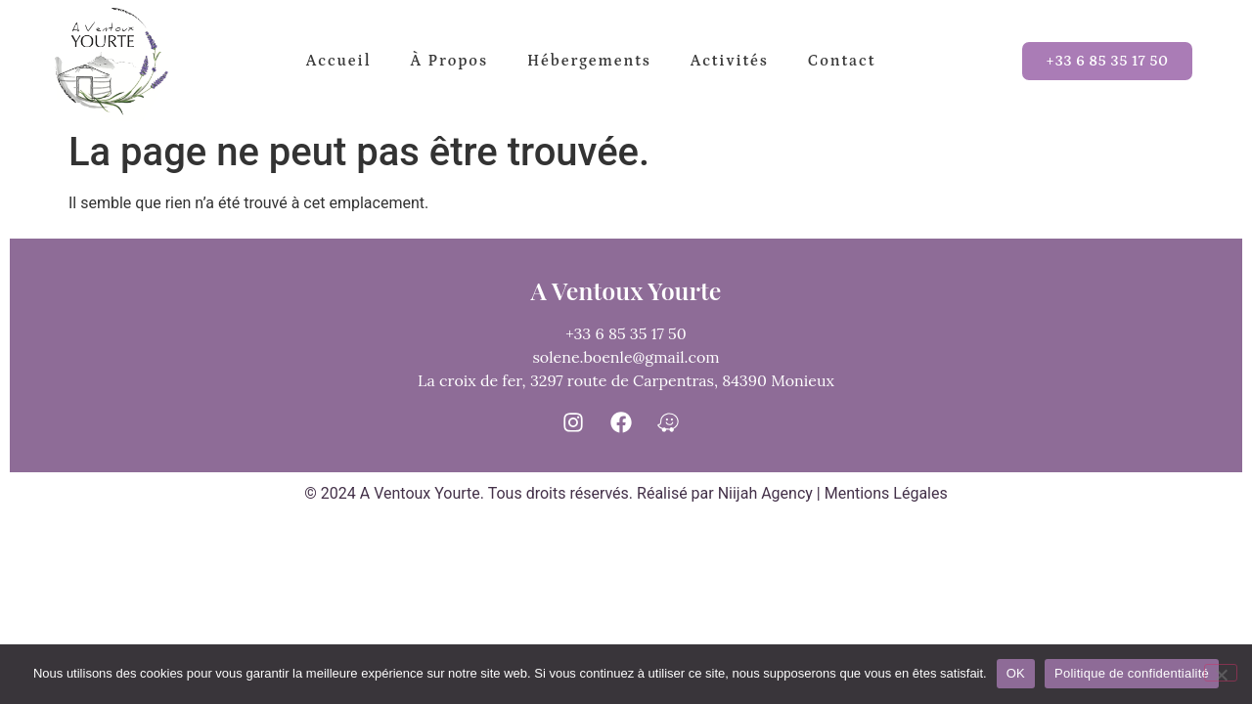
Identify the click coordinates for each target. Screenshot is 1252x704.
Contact (841, 60)
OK (1015, 673)
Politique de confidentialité (1131, 673)
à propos (449, 60)
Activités (730, 60)
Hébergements (589, 60)
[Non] (1220, 673)
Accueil (339, 60)
